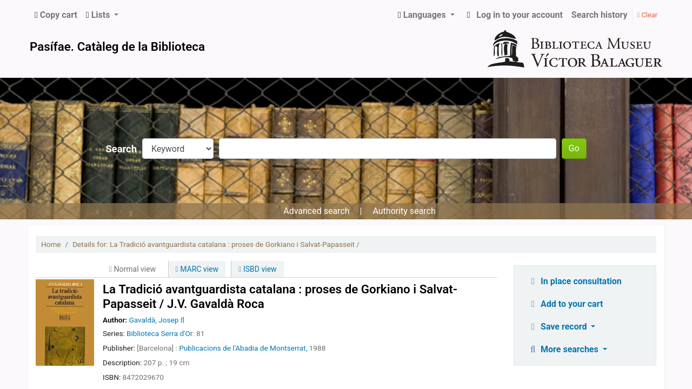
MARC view (197, 269)
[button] (56, 15)
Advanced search (316, 211)
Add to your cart (565, 304)
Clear (647, 15)
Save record (558, 326)
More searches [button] (564, 349)
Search (121, 149)
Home (51, 244)
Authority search (403, 211)
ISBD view (257, 269)
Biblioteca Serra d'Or (159, 333)
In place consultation (575, 281)
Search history (599, 15)
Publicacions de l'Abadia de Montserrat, (243, 348)
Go (574, 148)
